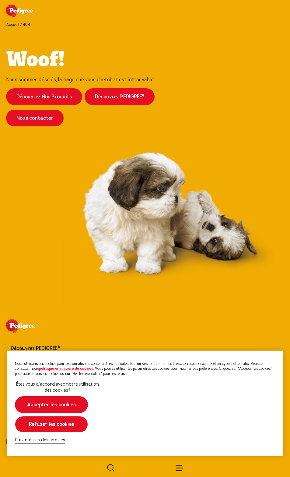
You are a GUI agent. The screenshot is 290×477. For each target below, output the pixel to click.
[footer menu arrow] (67, 348)
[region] (145, 403)
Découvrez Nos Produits (44, 96)
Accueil (12, 24)
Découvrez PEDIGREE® (119, 96)
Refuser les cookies (51, 424)
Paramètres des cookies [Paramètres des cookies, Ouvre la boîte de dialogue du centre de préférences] (40, 440)
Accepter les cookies (51, 404)
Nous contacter (34, 118)
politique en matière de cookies (66, 368)
